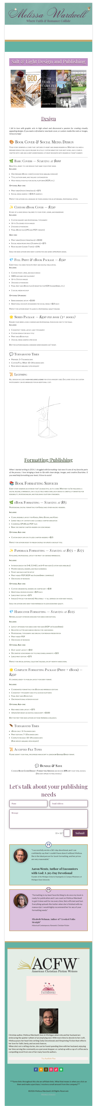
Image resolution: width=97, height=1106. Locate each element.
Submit (80, 833)
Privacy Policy (48, 1094)
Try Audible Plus (48, 1058)
